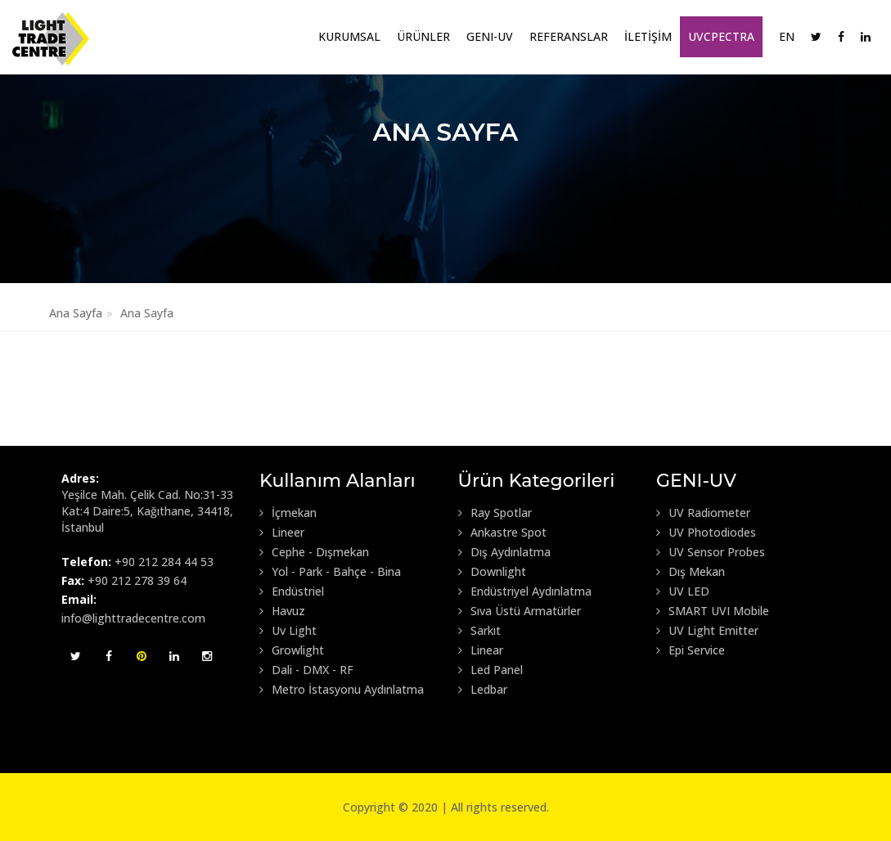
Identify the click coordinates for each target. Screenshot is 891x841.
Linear (480, 650)
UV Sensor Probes (710, 552)
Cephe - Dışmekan (314, 552)
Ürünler (423, 36)
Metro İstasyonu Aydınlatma (341, 689)
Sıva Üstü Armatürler (519, 611)
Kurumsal (349, 36)
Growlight (291, 650)
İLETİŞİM (648, 36)
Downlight (492, 571)
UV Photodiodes (706, 532)
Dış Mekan (690, 571)
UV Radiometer (703, 513)
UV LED (682, 591)
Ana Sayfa (75, 313)
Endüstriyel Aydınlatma (525, 591)
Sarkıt (479, 630)
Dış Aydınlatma (504, 552)
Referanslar (568, 36)
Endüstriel (291, 591)
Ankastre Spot (502, 532)
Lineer (281, 532)
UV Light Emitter (707, 630)
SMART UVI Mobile (712, 611)
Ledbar (482, 689)
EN (786, 36)
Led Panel (490, 670)
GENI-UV (489, 36)
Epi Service (690, 650)
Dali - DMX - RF (306, 670)
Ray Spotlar (495, 513)
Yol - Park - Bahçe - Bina (330, 571)
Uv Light (288, 630)
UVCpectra (721, 36)
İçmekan (288, 513)
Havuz (282, 611)
